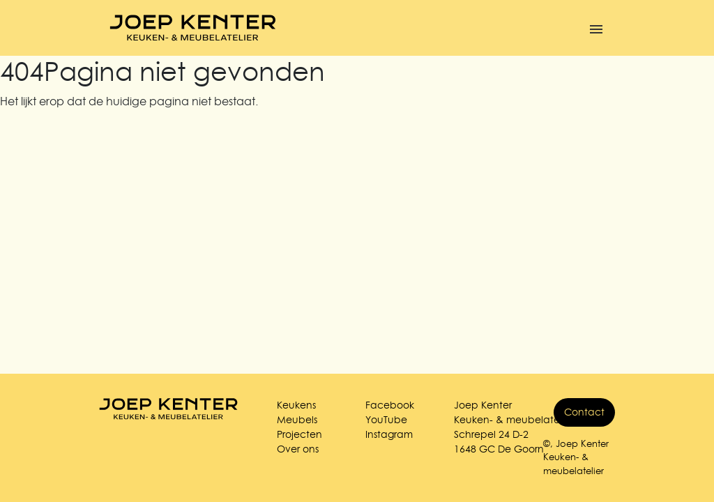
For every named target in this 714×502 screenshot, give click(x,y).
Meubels (297, 420)
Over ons (298, 449)
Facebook (389, 405)
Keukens (296, 405)
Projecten (299, 434)
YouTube (386, 420)
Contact (584, 412)
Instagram (389, 434)
